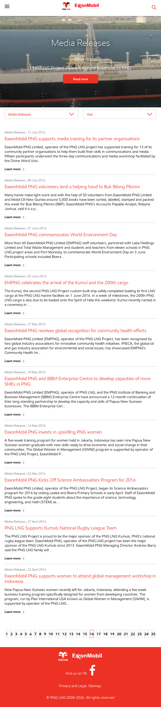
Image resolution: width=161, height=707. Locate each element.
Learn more (12, 169)
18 (105, 634)
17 (99, 634)
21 (126, 634)
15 (85, 634)
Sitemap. (95, 686)
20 (119, 634)
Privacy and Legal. (73, 686)
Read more (80, 79)
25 (153, 634)
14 (78, 634)
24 (146, 634)
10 (51, 634)
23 (140, 634)
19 (112, 634)
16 (92, 634)
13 (71, 634)
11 (58, 634)
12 (64, 634)
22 (133, 634)
